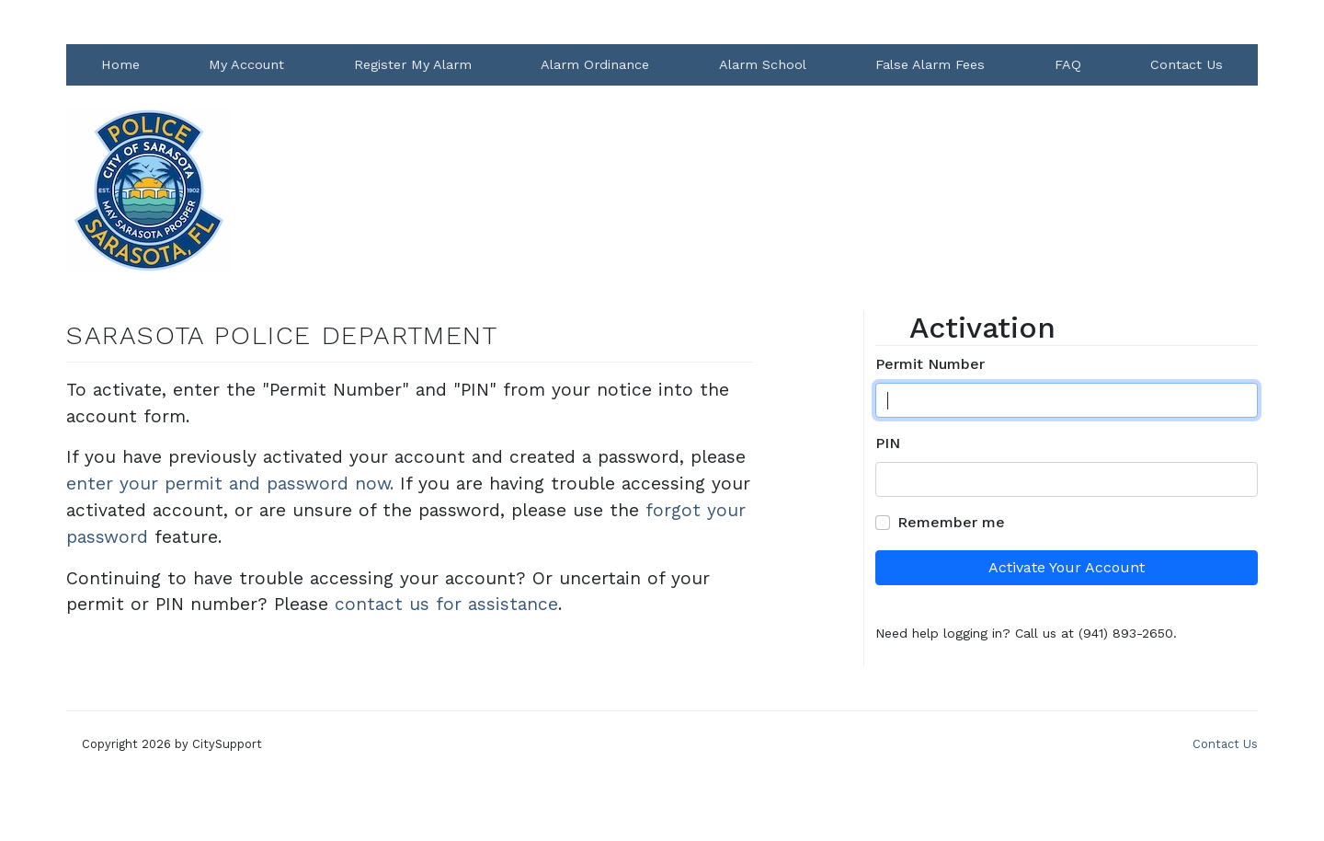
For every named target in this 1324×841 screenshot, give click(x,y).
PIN (887, 443)
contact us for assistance (446, 604)
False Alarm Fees (930, 64)
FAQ (1068, 64)
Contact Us (1186, 64)
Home (120, 64)
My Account (246, 64)
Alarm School (762, 64)
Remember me (951, 522)
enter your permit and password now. (230, 483)
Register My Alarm (413, 64)
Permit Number (930, 364)
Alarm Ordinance (595, 64)
